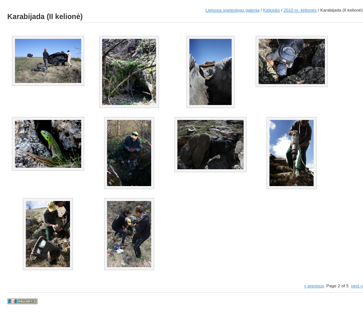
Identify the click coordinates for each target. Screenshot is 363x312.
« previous (314, 285)
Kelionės (271, 9)
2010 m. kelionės (300, 9)
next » (357, 285)
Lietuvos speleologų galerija (232, 9)
